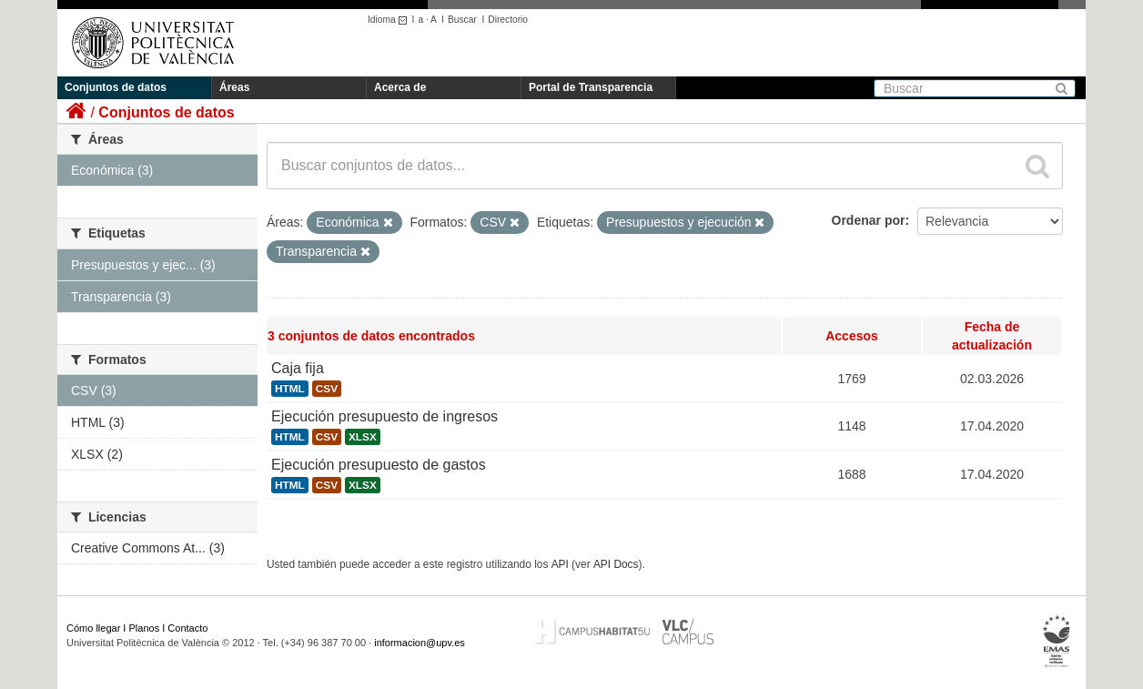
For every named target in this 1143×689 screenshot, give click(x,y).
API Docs (616, 564)
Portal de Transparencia (590, 87)
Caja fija (297, 368)
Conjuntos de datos (116, 87)
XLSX (363, 437)
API (560, 564)
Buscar (462, 20)
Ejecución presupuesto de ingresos (384, 416)
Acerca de (400, 87)
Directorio (508, 20)
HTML (290, 388)
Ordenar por (868, 220)
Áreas (234, 87)
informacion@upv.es (419, 642)
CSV (327, 388)
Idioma (390, 20)
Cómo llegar (93, 628)
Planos (144, 628)
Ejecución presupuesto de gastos (378, 464)
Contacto (187, 628)
